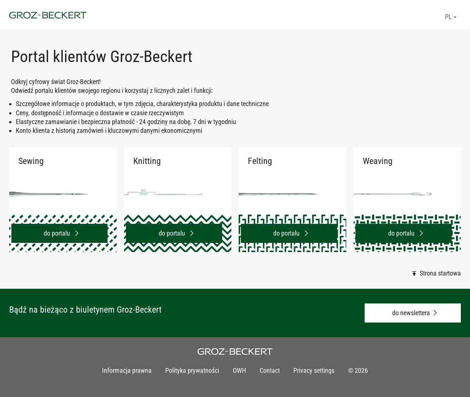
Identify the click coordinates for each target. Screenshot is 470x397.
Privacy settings (314, 370)
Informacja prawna (127, 370)
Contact (270, 370)
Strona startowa (440, 273)
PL (450, 17)
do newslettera (411, 313)
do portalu (58, 233)
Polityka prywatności (192, 370)
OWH (239, 370)
